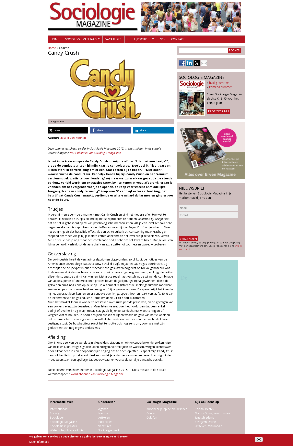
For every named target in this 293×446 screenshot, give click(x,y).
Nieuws (103, 413)
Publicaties (105, 422)
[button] (68, 130)
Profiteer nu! (218, 111)
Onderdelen (106, 402)
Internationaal (59, 409)
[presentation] (210, 227)
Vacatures (113, 39)
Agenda (103, 409)
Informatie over (61, 402)
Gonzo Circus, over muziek (212, 413)
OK (259, 439)
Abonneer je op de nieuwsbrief (166, 409)
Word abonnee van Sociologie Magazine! (95, 153)
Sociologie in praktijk (63, 426)
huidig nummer (219, 83)
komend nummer (220, 87)
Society (54, 413)
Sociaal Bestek (204, 409)
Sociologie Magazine (63, 422)
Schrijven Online (205, 422)
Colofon (151, 417)
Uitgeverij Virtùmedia (208, 426)
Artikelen (104, 417)
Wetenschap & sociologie (66, 430)
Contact (178, 39)
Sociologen (57, 417)
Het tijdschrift (139, 40)
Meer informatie (39, 441)
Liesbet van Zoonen (73, 138)
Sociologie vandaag (80, 40)
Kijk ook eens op (207, 402)
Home (55, 39)
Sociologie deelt (108, 430)
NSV (162, 39)
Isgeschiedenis (204, 417)
